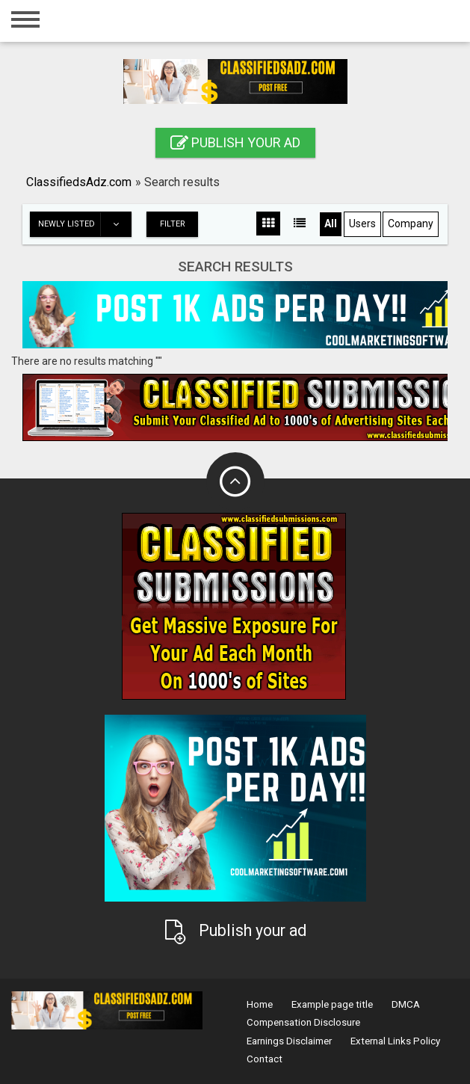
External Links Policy (395, 1041)
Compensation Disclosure (303, 1022)
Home (260, 1004)
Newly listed (84, 224)
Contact (264, 1059)
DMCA (406, 1004)
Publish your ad (235, 142)
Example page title (332, 1004)
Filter (172, 224)
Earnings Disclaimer (289, 1041)
